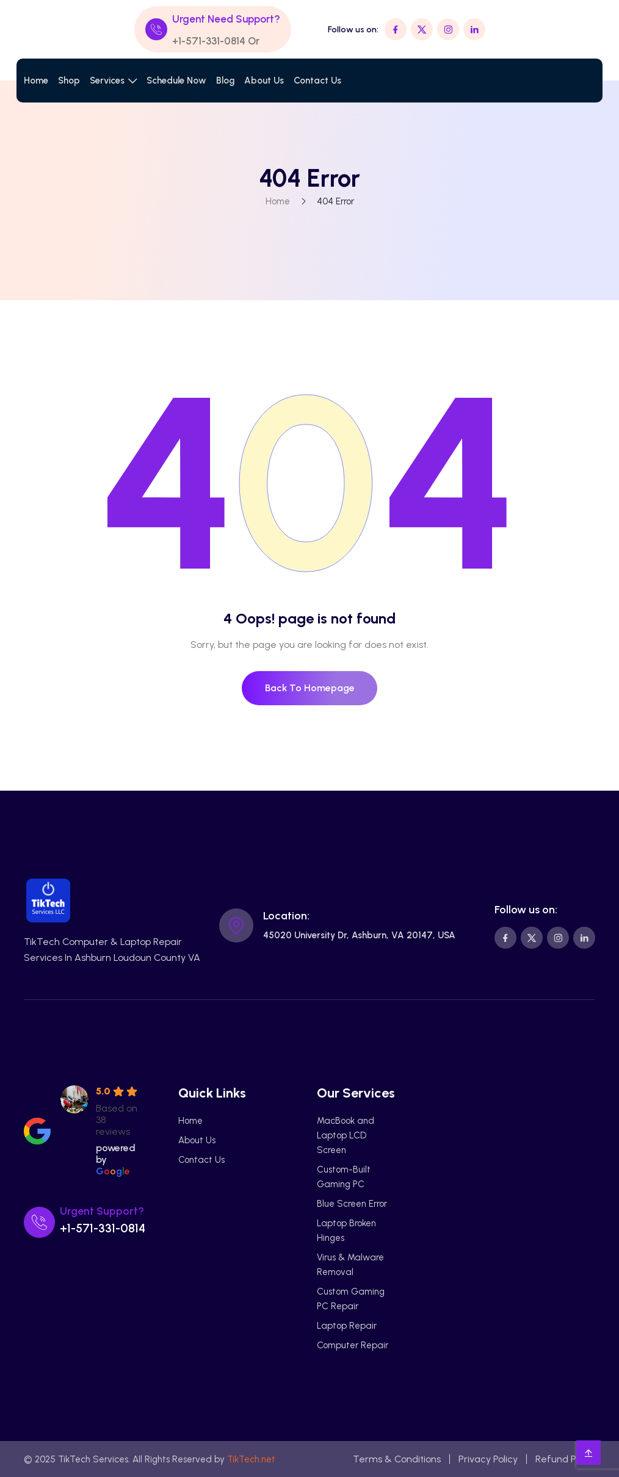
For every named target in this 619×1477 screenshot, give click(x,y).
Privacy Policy (488, 1459)
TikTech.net (251, 1459)
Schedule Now (176, 80)
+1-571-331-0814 (209, 41)
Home (36, 80)
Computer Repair (352, 1345)
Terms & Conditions (397, 1459)
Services (107, 80)
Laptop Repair (347, 1325)
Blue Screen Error (352, 1203)
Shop (69, 80)
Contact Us (317, 80)
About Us (264, 80)
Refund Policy (565, 1459)
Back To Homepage (310, 688)
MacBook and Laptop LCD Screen (345, 1135)
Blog (225, 80)
